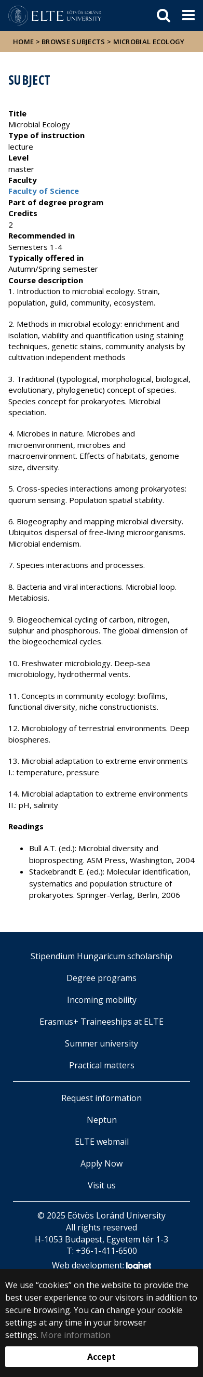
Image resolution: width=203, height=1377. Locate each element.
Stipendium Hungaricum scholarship (101, 956)
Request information (101, 1098)
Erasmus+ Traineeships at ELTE (101, 1021)
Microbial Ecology (149, 41)
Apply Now (101, 1163)
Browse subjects (73, 41)
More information (75, 1335)
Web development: (101, 1266)
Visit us (102, 1185)
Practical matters (101, 1065)
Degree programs (101, 978)
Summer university (101, 1043)
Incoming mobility (102, 999)
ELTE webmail (102, 1141)
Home (24, 41)
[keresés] (163, 15)
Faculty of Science (43, 191)
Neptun (102, 1120)
